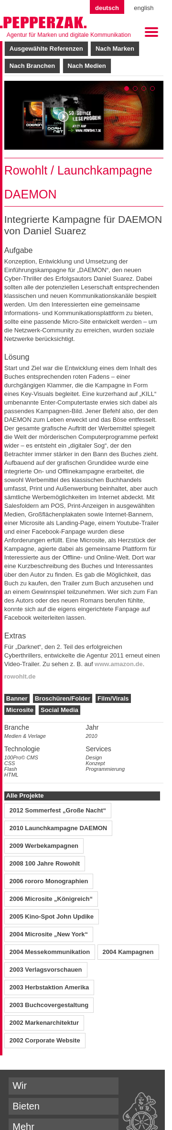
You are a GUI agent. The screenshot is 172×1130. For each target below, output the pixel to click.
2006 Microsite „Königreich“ (51, 898)
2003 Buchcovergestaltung (49, 1005)
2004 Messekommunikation (50, 951)
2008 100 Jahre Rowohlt (45, 863)
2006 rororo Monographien (49, 881)
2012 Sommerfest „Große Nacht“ (58, 810)
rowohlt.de (20, 676)
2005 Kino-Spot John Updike (52, 916)
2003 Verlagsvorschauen (46, 969)
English (143, 7)
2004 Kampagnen (128, 951)
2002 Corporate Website (45, 1040)
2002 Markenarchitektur (44, 1022)
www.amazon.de (119, 664)
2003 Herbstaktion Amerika (49, 987)
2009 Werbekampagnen (44, 845)
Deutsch (107, 7)
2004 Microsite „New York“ (49, 934)
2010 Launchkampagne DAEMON (58, 828)
